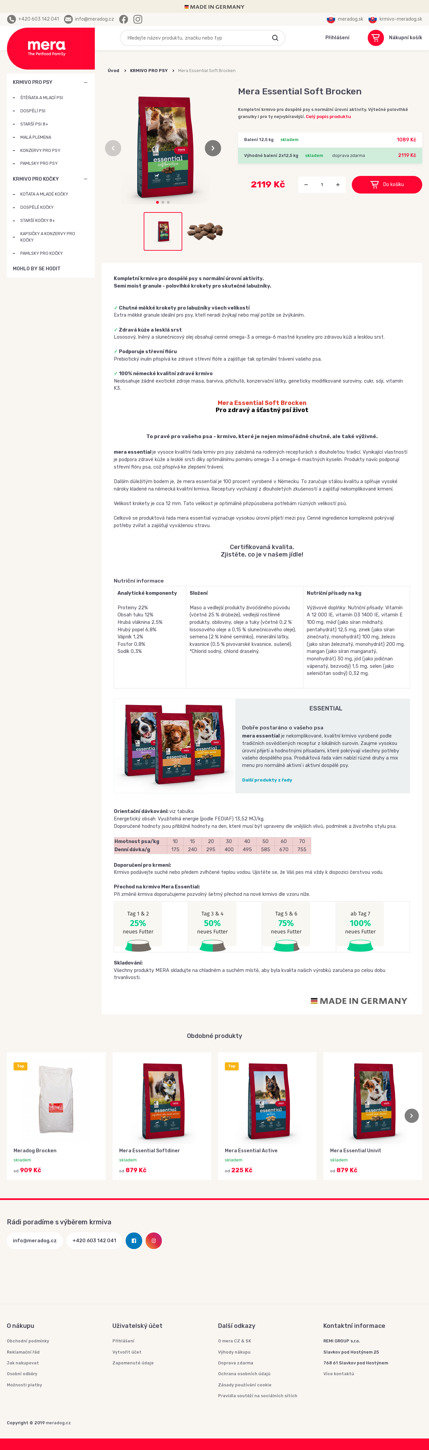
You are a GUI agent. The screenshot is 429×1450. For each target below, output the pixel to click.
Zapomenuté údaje (133, 1362)
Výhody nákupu (234, 1352)
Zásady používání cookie (245, 1384)
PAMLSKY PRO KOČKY (41, 253)
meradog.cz (58, 1422)
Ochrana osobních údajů (244, 1373)
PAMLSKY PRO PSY (39, 163)
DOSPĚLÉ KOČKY (36, 207)
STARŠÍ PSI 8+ (34, 124)
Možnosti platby (24, 1384)
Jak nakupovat (23, 1362)
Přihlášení (123, 1340)
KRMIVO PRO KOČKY (36, 179)
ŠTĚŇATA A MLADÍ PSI (41, 97)
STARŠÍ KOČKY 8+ (37, 220)
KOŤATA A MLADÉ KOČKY (44, 194)
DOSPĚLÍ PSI (32, 110)
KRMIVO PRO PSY (32, 82)
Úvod (113, 70)
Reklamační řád (23, 1352)
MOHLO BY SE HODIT (86, 269)
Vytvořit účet (127, 1352)
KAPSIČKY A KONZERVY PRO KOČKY (47, 237)
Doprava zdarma (235, 1362)
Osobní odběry (22, 1373)
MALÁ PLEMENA (35, 137)
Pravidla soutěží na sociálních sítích (257, 1395)
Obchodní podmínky (28, 1340)
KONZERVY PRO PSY (40, 150)
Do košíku (387, 184)
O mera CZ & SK (234, 1340)
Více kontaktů (338, 1373)
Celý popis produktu (328, 116)
